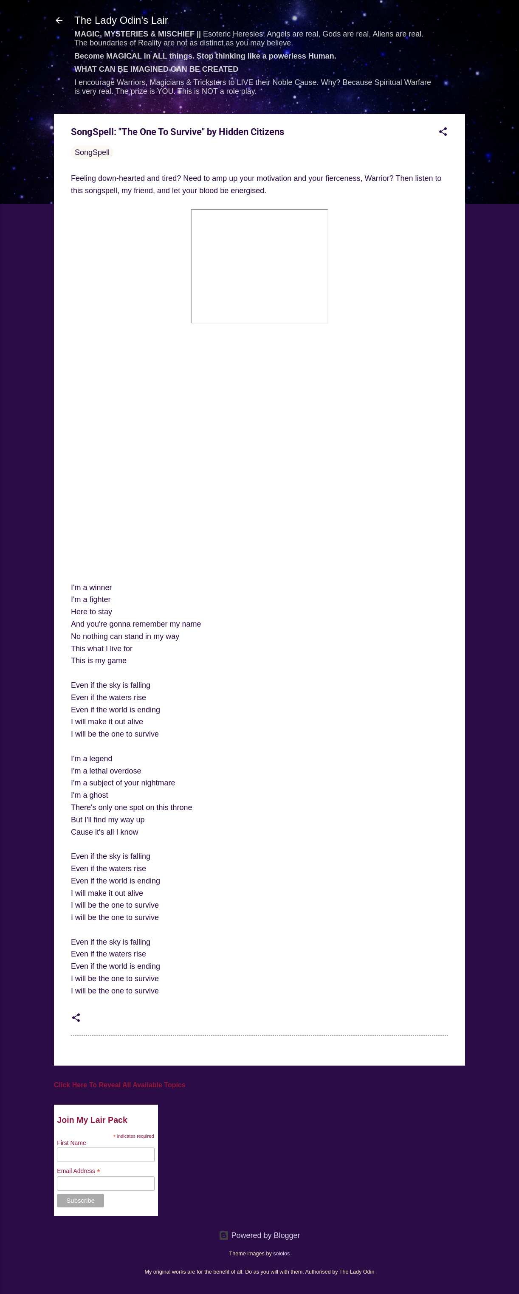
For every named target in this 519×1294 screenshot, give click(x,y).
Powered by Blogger (259, 1235)
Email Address (78, 1171)
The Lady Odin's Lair (121, 20)
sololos (281, 1254)
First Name (71, 1142)
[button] (443, 133)
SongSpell (92, 152)
